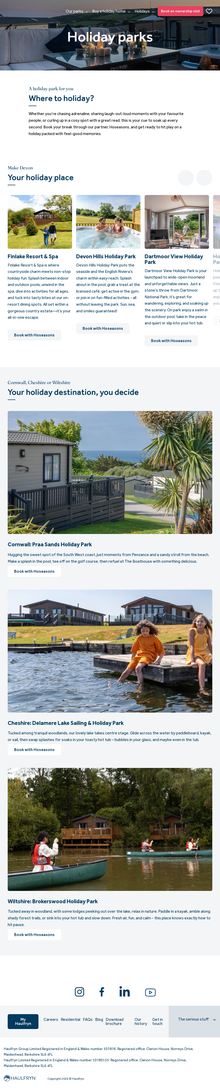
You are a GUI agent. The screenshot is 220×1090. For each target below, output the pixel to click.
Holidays (144, 11)
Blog (99, 1019)
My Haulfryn (23, 1021)
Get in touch (157, 1021)
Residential (70, 1019)
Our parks (77, 11)
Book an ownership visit (180, 11)
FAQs (88, 1019)
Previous (186, 178)
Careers (51, 1019)
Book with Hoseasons (34, 335)
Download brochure (115, 1021)
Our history (141, 1021)
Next (204, 178)
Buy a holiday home (111, 11)
